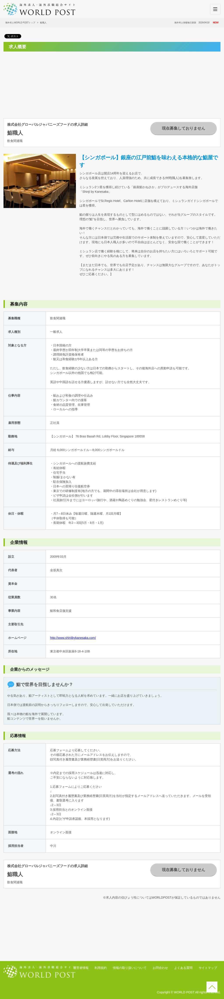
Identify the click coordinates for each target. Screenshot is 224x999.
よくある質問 (183, 968)
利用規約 (100, 968)
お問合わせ (160, 968)
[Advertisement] (37, 82)
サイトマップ (208, 968)
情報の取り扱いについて (130, 968)
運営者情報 (81, 968)
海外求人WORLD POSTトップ (20, 22)
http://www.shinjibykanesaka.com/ (73, 638)
